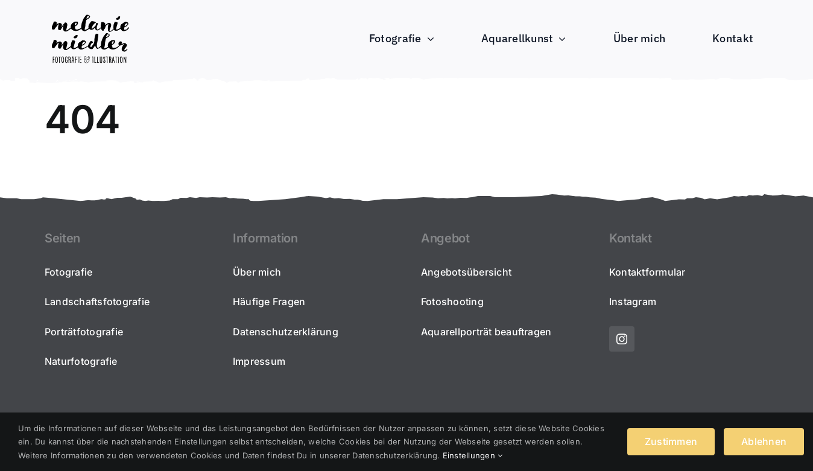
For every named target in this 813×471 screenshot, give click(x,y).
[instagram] (621, 339)
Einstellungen (473, 455)
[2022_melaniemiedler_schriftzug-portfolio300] (90, 14)
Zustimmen (671, 441)
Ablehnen (763, 441)
